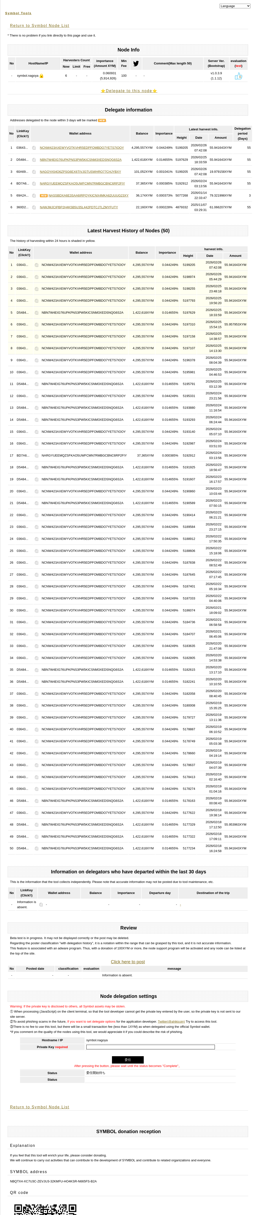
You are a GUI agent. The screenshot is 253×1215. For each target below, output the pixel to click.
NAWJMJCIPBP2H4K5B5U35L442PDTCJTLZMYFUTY (79, 207)
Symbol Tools (18, 13)
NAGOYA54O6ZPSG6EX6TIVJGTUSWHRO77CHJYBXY (80, 172)
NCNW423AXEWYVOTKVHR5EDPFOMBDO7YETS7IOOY (82, 147)
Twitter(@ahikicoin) (171, 1021)
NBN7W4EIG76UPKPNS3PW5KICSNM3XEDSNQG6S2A (81, 159)
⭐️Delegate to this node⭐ (129, 91)
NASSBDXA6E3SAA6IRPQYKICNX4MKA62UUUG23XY (89, 195)
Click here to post (128, 961)
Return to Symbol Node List (39, 26)
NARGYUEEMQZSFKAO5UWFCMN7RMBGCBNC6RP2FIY (82, 183)
